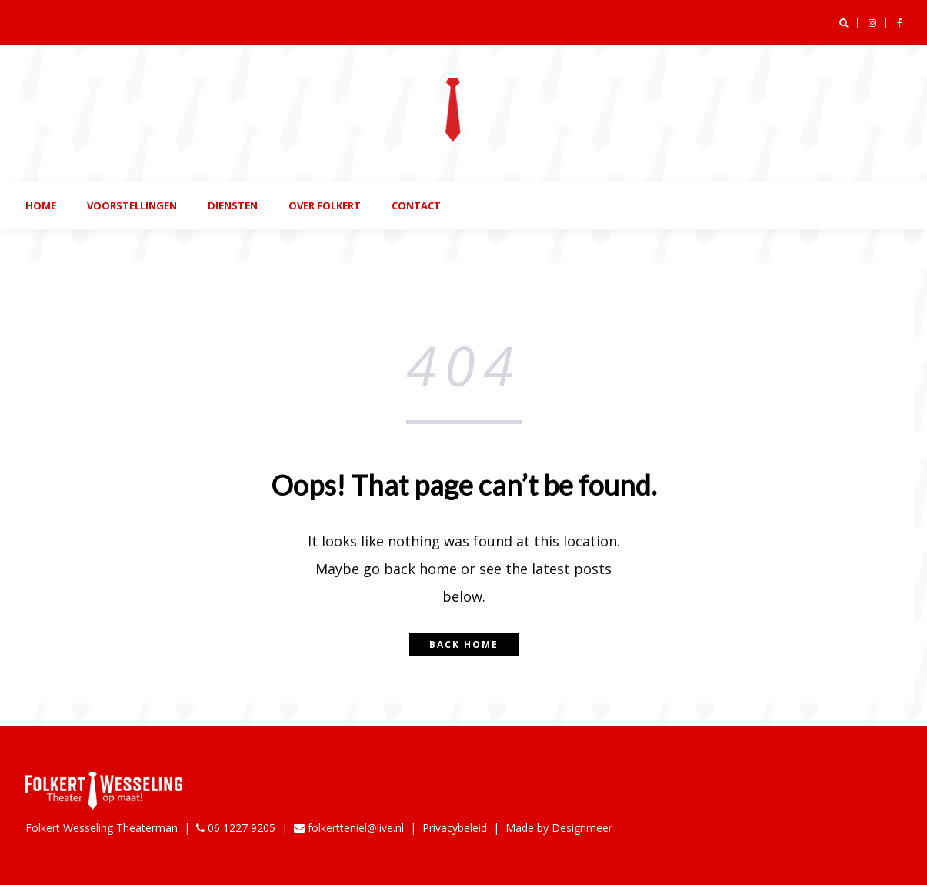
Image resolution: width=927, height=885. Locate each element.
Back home (464, 644)
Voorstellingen (132, 205)
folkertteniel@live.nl (349, 827)
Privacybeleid (454, 827)
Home (40, 205)
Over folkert (324, 205)
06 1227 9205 (235, 827)
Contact (416, 205)
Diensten (233, 205)
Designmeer (582, 827)
